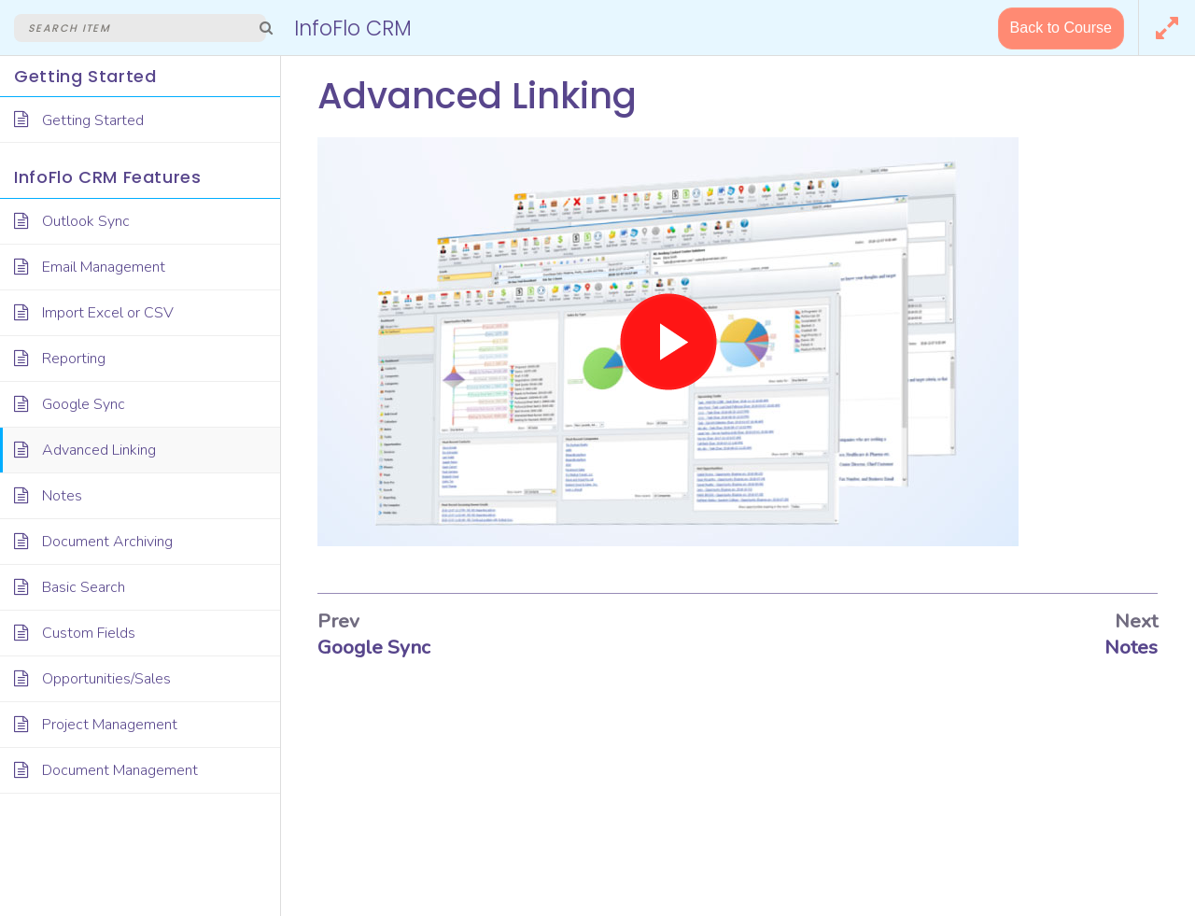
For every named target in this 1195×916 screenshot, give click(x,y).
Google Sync (373, 647)
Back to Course (1061, 27)
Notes (1131, 647)
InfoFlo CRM (353, 28)
